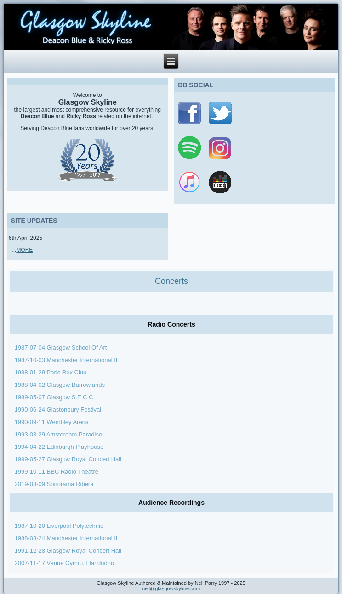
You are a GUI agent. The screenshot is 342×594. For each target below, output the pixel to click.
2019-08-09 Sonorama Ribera (54, 484)
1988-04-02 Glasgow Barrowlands (59, 384)
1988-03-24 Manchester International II (66, 538)
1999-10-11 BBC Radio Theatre (56, 471)
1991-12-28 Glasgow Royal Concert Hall (67, 550)
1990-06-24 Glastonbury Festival (57, 409)
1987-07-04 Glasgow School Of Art (60, 347)
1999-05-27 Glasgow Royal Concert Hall (67, 459)
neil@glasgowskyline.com (171, 588)
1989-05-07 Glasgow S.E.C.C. (54, 397)
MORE (24, 250)
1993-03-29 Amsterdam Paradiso (58, 434)
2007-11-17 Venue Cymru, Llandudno (64, 563)
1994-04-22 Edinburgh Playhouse (58, 446)
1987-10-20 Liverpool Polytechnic (58, 525)
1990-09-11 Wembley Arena (51, 422)
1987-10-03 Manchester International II (66, 359)
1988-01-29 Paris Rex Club (50, 372)
